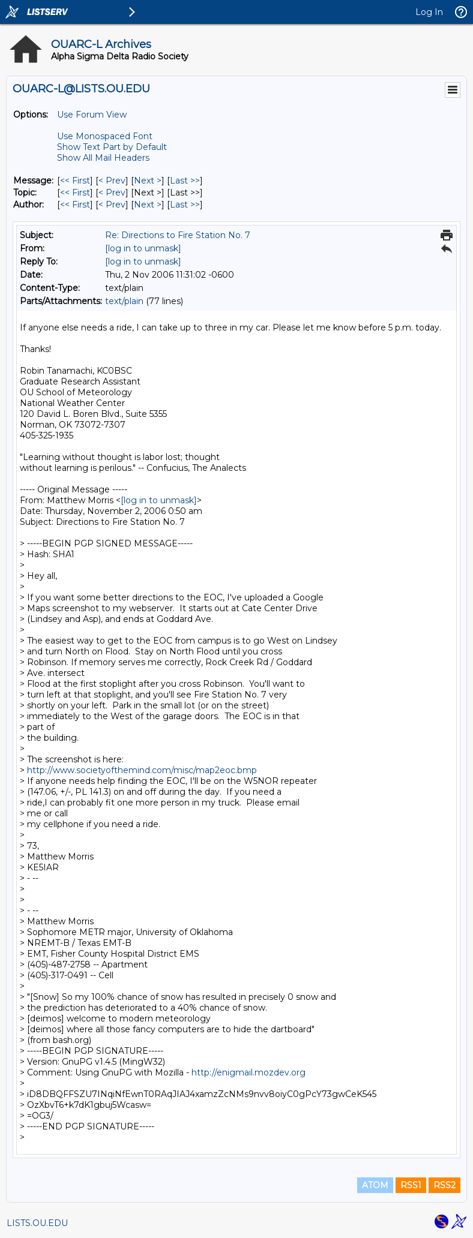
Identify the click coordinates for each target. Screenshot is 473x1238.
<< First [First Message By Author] (75, 204)
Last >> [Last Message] (185, 180)
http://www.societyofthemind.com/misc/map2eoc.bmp (142, 770)
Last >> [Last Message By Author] (185, 204)
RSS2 (444, 1185)
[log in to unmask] (143, 248)
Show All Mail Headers (103, 157)
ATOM (375, 1185)
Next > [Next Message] (147, 180)
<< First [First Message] (75, 180)
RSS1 (410, 1185)
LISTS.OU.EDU (37, 1223)
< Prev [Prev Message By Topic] (111, 192)
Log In (429, 12)
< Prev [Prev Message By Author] (111, 204)
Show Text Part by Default (112, 147)
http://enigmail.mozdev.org (248, 1072)
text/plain (124, 301)
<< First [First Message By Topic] (75, 192)
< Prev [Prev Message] (111, 180)
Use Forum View (92, 114)
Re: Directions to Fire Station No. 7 (177, 235)
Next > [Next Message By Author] (147, 204)
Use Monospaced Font (104, 136)
